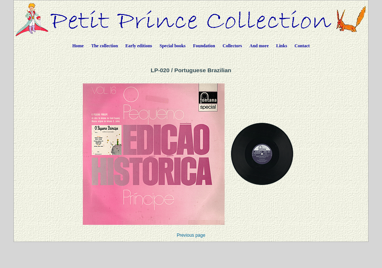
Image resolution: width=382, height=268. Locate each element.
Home (78, 45)
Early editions (138, 45)
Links (281, 45)
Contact (302, 45)
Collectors (232, 45)
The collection (104, 45)
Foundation (204, 45)
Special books (173, 45)
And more (259, 45)
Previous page (191, 235)
